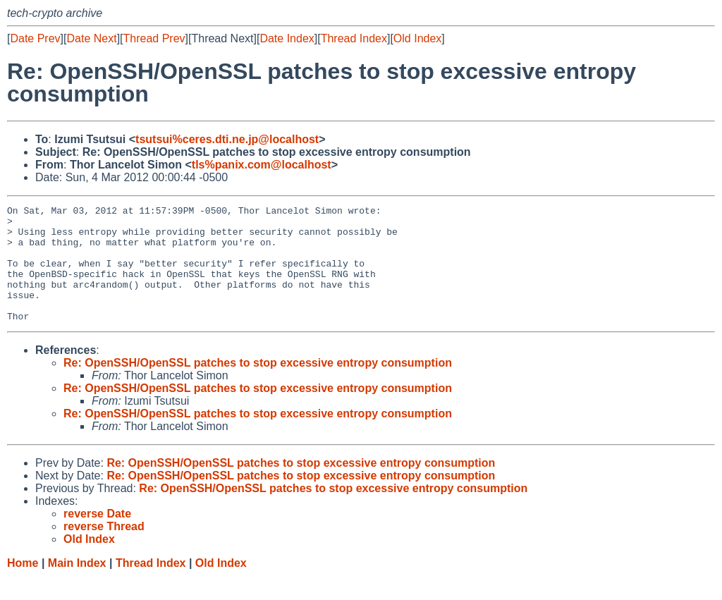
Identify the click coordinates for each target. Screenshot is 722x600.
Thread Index (354, 38)
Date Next (91, 38)
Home (22, 586)
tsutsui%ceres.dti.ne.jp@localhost (227, 139)
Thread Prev (154, 38)
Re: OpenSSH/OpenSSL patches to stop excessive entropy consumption (257, 386)
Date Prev (35, 38)
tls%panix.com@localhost (261, 165)
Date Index (286, 38)
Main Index (77, 586)
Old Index (417, 38)
